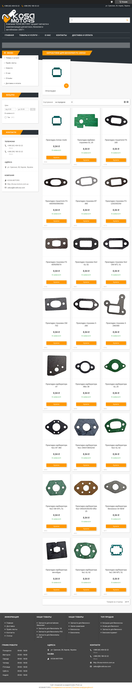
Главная (9, 35)
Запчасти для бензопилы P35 (50, 632)
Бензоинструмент (110, 633)
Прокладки (50, 91)
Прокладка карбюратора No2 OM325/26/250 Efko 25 (86, 508)
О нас (48, 35)
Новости (9, 68)
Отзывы (9, 78)
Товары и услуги (28, 35)
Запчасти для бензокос (80, 623)
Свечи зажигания (77, 626)
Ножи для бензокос (111, 626)
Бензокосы (75, 629)
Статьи (9, 636)
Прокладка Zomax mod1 (56, 140)
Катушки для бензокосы (113, 623)
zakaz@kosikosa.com (16, 188)
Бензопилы (75, 633)
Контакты (61, 35)
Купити (56, 157)
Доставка (10, 626)
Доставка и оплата (82, 35)
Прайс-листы (11, 63)
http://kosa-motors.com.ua (17, 184)
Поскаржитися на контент (61, 687)
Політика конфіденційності (82, 687)
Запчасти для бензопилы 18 (50, 628)
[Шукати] (127, 20)
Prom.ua (79, 685)
